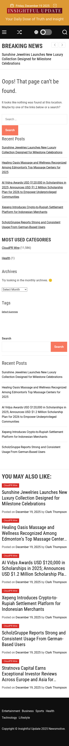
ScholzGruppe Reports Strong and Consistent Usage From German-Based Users (34, 638)
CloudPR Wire (11, 248)
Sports (40, 711)
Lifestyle (24, 717)
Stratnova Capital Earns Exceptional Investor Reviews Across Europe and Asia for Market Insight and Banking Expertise (29, 679)
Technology (9, 717)
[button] (62, 45)
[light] (42, 32)
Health (6, 258)
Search (6, 338)
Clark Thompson (56, 512)
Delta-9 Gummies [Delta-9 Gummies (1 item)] (10, 312)
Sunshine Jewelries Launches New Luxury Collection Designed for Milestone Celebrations (32, 59)
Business (28, 711)
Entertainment (11, 711)
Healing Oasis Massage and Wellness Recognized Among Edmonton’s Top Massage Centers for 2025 (34, 167)
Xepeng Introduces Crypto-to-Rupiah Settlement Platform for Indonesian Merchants (31, 603)
